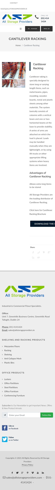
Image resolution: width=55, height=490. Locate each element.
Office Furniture (11, 391)
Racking (7, 350)
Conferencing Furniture (14, 395)
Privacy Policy (27, 465)
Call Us (47, 18)
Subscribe (46, 415)
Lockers (7, 379)
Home (18, 45)
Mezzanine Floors (12, 346)
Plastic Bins (9, 362)
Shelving (8, 354)
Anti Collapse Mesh (12, 358)
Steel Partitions (11, 387)
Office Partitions (11, 383)
